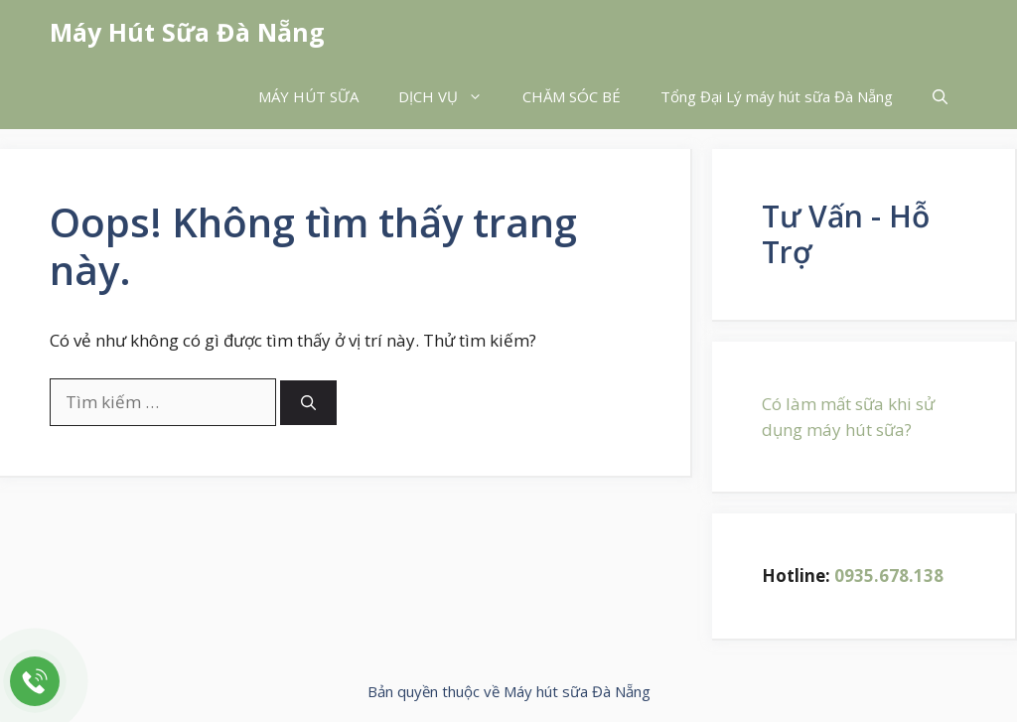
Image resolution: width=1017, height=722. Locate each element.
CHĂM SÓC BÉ (571, 96)
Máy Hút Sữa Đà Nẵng (187, 32)
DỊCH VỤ (450, 97)
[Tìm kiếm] (308, 402)
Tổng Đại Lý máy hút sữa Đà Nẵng (776, 96)
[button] (940, 97)
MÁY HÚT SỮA (308, 96)
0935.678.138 (889, 575)
